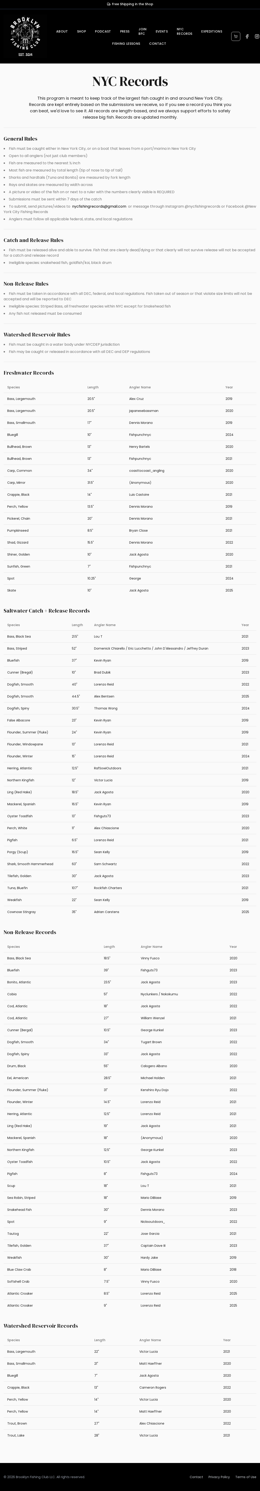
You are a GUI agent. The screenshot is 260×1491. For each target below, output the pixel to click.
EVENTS (162, 31)
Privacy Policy (219, 1477)
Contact (196, 1477)
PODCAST (103, 31)
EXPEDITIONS (211, 31)
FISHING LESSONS (126, 43)
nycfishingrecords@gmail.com (99, 206)
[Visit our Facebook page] (247, 36)
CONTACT (157, 43)
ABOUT (62, 31)
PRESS (125, 31)
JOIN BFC (142, 31)
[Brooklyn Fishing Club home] (25, 36)
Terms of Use (245, 1477)
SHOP (81, 31)
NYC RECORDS (184, 31)
